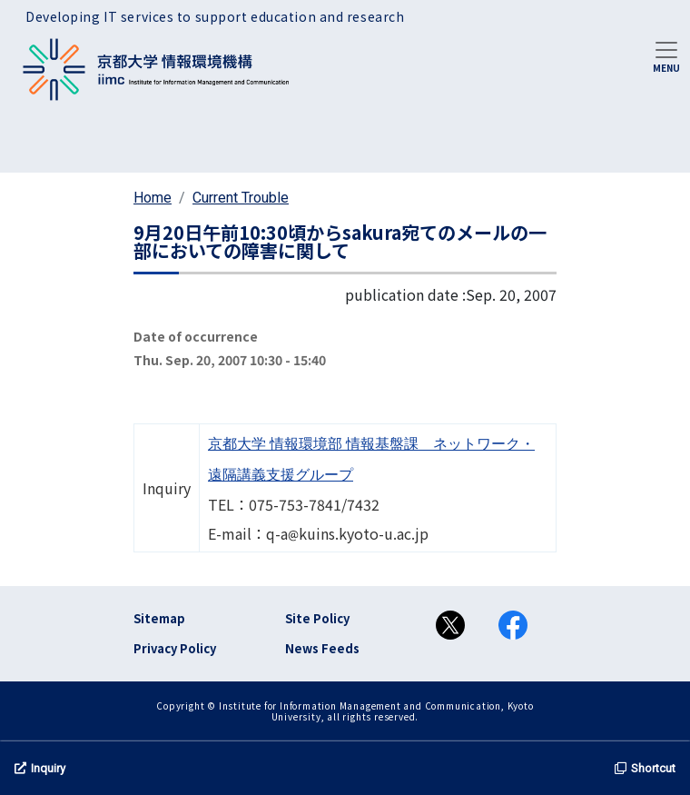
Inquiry (40, 768)
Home (152, 197)
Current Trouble (240, 197)
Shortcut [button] (645, 768)
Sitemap (159, 618)
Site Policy (317, 618)
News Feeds (322, 648)
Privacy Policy (174, 648)
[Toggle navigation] (666, 55)
